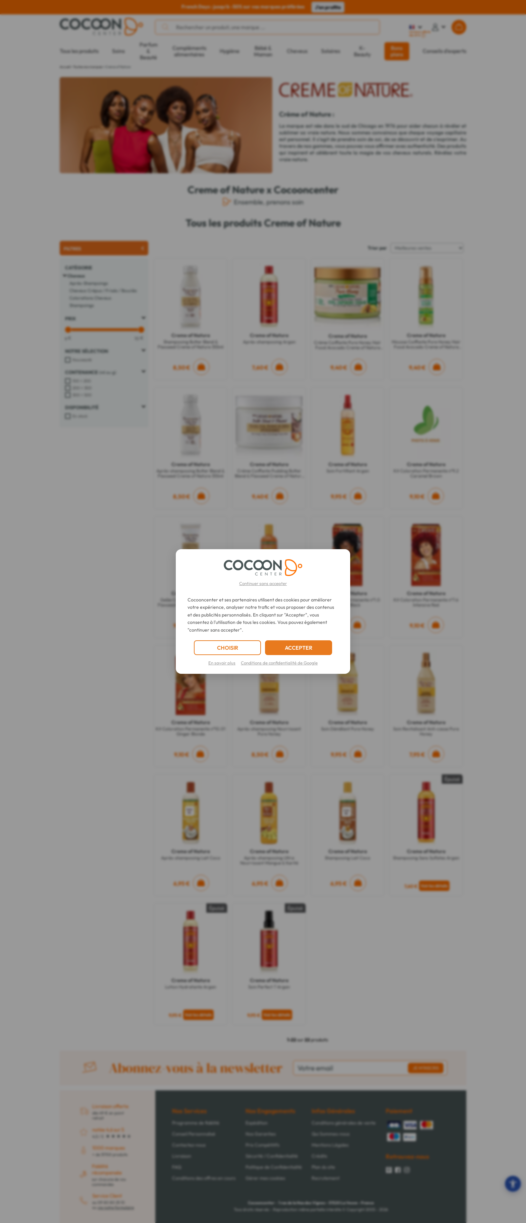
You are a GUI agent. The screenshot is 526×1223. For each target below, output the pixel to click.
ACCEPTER (298, 647)
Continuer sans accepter (263, 583)
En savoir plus (221, 662)
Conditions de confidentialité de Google (279, 662)
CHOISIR (227, 647)
